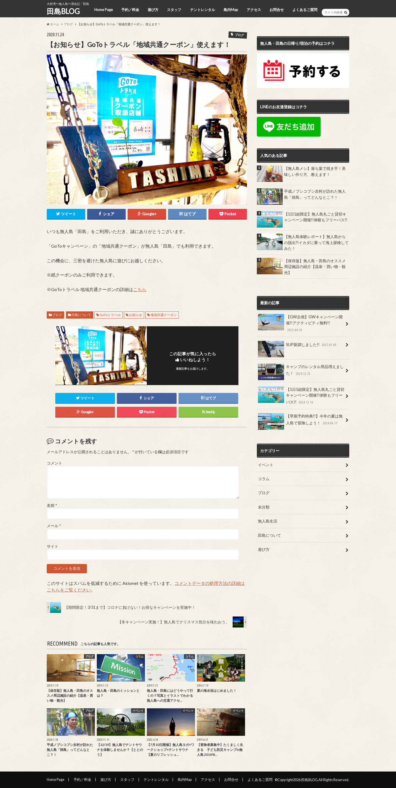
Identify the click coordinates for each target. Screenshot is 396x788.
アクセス (254, 9)
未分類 (264, 507)
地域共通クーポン (163, 315)
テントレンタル (202, 9)
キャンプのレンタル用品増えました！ (301, 372)
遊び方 (153, 9)
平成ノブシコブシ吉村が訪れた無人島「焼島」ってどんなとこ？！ (315, 194)
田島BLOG (63, 11)
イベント (265, 464)
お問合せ (277, 9)
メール (54, 526)
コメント (54, 463)
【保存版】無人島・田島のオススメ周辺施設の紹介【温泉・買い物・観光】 (315, 266)
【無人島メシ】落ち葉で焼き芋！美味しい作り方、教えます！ (315, 171)
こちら (139, 289)
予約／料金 (130, 9)
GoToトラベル (110, 315)
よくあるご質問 (304, 9)
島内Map (231, 9)
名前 (52, 505)
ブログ (68, 24)
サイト (52, 546)
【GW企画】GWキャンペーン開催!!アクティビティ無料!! (300, 323)
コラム (264, 478)
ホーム (53, 24)
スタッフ (174, 9)
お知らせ (135, 315)
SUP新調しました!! (297, 346)
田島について (81, 315)
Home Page (103, 9)
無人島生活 (267, 521)
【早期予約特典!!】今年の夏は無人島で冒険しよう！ (300, 421)
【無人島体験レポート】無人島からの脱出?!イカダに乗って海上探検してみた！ (316, 242)
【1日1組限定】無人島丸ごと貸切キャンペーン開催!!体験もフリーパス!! (315, 217)
